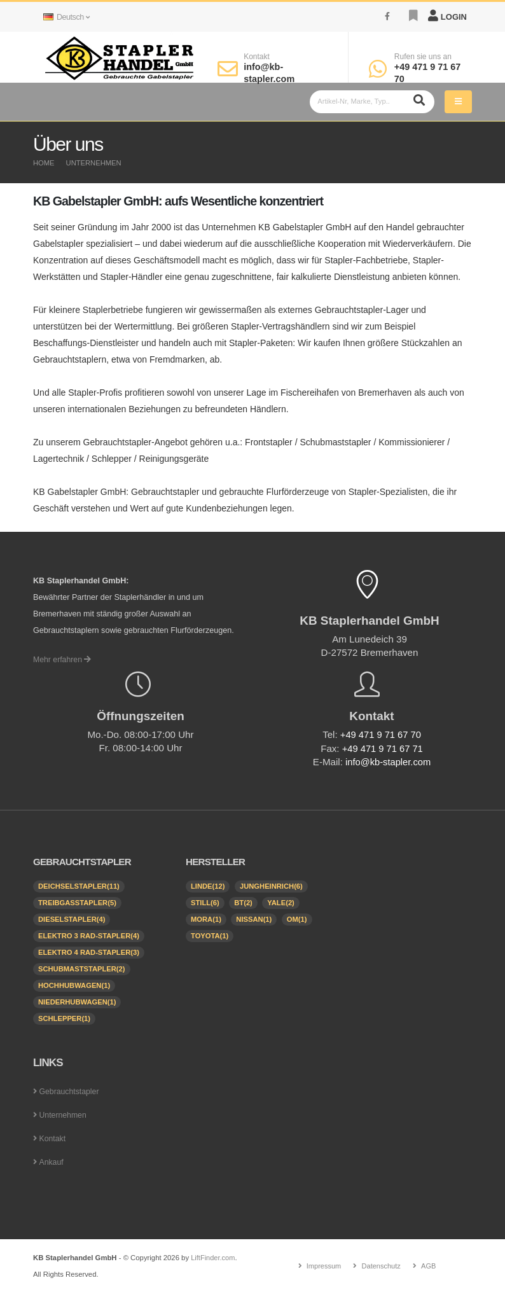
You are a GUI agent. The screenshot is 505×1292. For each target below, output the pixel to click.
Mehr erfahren (63, 659)
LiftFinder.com (213, 1257)
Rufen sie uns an (423, 56)
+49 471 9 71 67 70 (380, 734)
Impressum (323, 1265)
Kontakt (257, 56)
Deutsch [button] (66, 17)
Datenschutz (381, 1265)
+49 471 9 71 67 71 (382, 747)
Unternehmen (93, 163)
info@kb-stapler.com (388, 761)
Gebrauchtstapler (70, 1091)
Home (44, 163)
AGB (429, 1265)
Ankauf (51, 1161)
